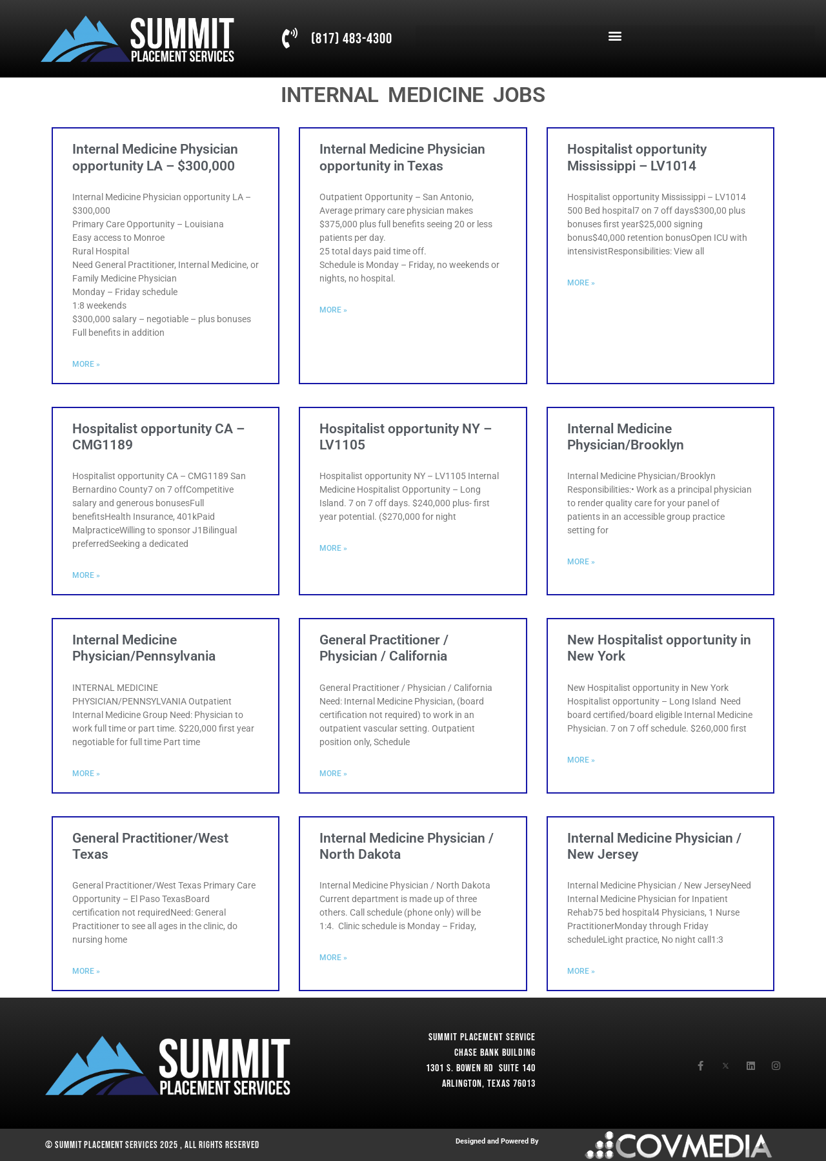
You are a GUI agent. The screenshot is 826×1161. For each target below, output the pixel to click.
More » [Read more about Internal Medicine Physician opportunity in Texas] (333, 309)
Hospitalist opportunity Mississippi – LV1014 (637, 157)
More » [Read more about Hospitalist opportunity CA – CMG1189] (86, 575)
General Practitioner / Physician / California (383, 648)
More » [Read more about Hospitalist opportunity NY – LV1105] (333, 548)
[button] (615, 35)
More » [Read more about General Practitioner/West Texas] (86, 971)
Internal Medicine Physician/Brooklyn (625, 437)
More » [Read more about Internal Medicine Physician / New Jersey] (581, 971)
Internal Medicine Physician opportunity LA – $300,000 (155, 157)
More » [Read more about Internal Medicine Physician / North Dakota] (333, 957)
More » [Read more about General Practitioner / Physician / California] (333, 773)
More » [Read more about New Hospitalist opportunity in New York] (581, 760)
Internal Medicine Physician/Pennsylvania (144, 648)
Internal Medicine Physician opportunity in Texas (402, 157)
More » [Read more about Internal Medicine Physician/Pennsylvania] (86, 773)
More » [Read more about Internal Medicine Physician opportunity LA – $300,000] (86, 364)
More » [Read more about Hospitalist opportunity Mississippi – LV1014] (581, 282)
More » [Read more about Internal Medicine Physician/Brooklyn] (581, 561)
